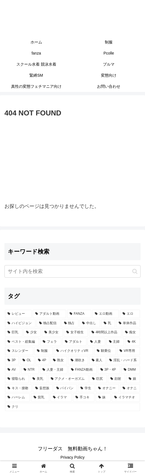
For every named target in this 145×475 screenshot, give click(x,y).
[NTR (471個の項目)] (30, 370)
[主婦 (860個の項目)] (115, 342)
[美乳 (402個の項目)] (38, 379)
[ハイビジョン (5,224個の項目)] (20, 323)
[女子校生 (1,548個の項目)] (76, 332)
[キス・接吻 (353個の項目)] (18, 388)
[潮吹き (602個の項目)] (78, 360)
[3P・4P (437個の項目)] (109, 370)
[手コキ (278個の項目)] (84, 397)
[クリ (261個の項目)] (72, 407)
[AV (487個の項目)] (12, 370)
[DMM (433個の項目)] (130, 370)
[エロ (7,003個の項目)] (130, 314)
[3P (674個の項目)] (12, 360)
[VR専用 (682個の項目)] (128, 351)
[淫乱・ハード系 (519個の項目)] (123, 360)
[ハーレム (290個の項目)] (17, 397)
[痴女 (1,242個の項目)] (131, 332)
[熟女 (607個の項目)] (58, 360)
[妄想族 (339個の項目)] (43, 388)
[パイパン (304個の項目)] (65, 388)
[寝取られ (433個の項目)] (17, 379)
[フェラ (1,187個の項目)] (50, 342)
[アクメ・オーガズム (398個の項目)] (68, 379)
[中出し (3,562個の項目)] (90, 323)
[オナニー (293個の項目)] (107, 388)
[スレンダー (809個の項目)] (19, 351)
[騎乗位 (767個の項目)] (105, 351)
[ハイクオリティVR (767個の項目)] (73, 351)
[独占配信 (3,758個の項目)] (48, 323)
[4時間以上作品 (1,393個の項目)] (105, 332)
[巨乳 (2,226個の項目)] (13, 332)
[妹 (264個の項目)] (103, 397)
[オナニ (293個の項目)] (130, 388)
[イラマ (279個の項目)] (61, 397)
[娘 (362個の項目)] (133, 379)
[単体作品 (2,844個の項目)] (128, 323)
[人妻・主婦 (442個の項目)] (53, 370)
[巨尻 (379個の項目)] (98, 379)
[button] (135, 271)
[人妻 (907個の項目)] (96, 342)
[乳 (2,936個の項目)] (108, 323)
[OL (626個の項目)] (27, 360)
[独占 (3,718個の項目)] (70, 323)
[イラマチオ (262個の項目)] (126, 397)
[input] (72, 271)
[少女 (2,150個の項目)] (32, 332)
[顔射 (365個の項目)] (116, 379)
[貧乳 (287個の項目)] (40, 397)
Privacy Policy (72, 457)
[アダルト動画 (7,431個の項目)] (49, 314)
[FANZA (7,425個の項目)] (79, 314)
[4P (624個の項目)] (42, 360)
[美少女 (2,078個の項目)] (52, 332)
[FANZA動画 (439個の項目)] (82, 370)
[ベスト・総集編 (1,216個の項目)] (22, 342)
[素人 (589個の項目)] (97, 360)
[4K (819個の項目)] (132, 342)
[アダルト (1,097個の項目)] (74, 342)
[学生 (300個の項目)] (86, 388)
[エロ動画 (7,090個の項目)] (105, 314)
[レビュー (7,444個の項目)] (18, 314)
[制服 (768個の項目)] (43, 351)
